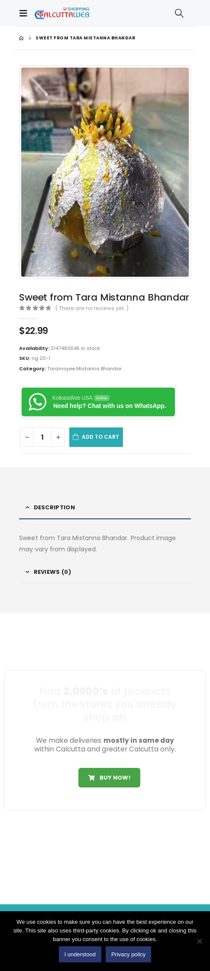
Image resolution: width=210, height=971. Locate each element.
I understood (80, 954)
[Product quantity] (42, 437)
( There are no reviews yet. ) (92, 308)
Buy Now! (109, 778)
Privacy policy (128, 954)
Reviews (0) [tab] (52, 572)
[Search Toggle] (179, 13)
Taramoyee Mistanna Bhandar (84, 368)
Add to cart (101, 436)
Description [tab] (54, 507)
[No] (199, 941)
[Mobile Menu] (25, 13)
